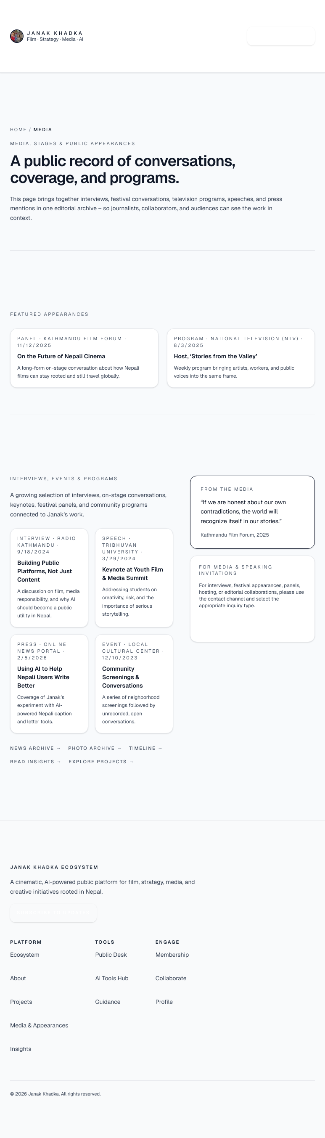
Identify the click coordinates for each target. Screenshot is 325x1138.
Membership (172, 955)
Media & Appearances (39, 1025)
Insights (21, 1049)
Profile (164, 1002)
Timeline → (146, 749)
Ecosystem (25, 955)
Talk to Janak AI (281, 36)
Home (18, 130)
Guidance (108, 1002)
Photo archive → (95, 749)
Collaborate (171, 978)
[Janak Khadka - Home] (47, 36)
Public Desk (111, 955)
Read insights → (36, 762)
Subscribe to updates (53, 913)
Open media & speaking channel (245, 623)
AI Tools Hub (112, 978)
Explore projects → (101, 762)
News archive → (35, 749)
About (18, 978)
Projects (21, 1002)
